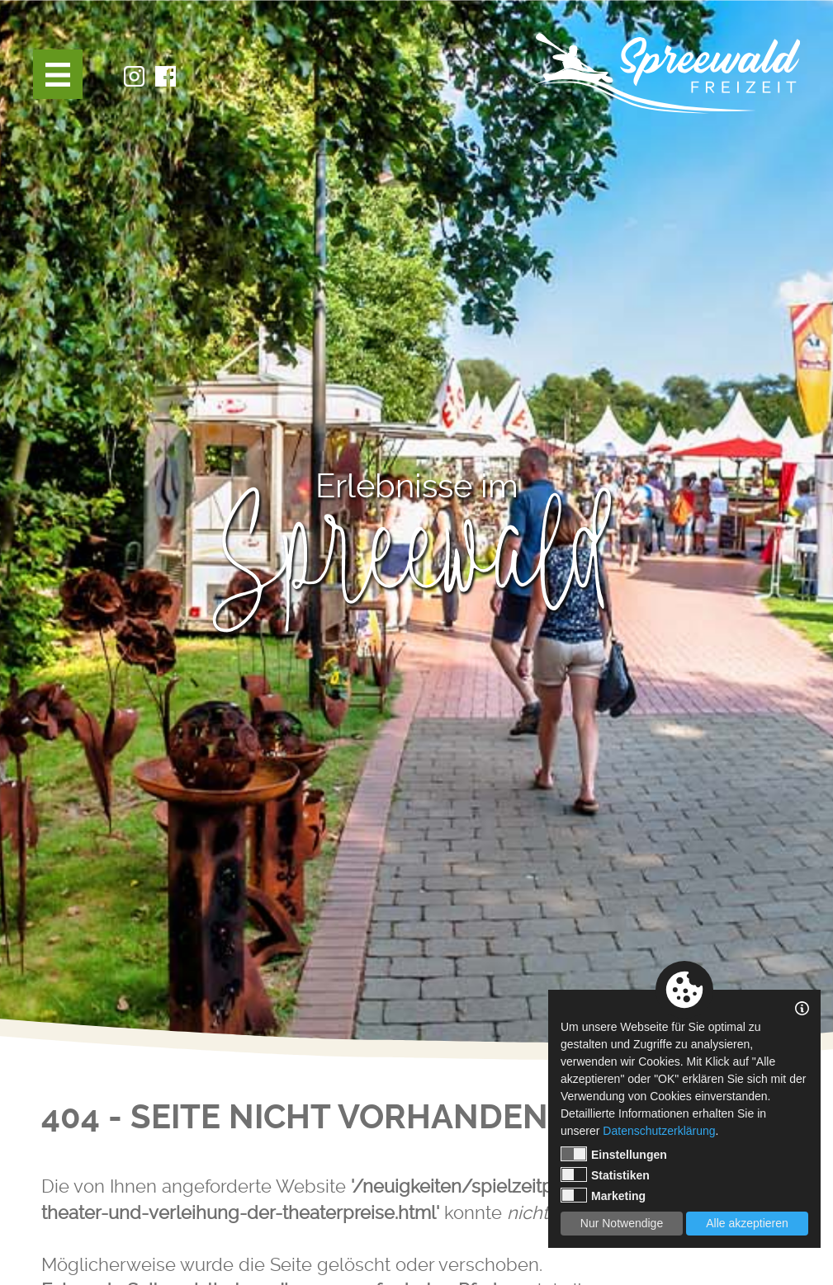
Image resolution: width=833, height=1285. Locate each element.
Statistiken (605, 1174)
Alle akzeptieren (747, 1223)
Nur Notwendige (621, 1223)
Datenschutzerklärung (659, 1130)
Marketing (603, 1195)
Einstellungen (614, 1153)
